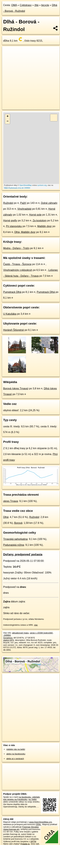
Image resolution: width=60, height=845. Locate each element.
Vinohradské (24, 208)
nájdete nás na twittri (15, 749)
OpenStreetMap (25, 185)
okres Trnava (10, 501)
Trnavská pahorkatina (15, 539)
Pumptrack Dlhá (12, 292)
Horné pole (35, 214)
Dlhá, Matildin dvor (24, 232)
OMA (14, 5)
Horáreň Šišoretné (13, 330)
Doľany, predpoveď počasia (22, 554)
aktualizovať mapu (20, 633)
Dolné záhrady (49, 203)
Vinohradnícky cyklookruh (17, 270)
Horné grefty (10, 220)
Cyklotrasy (26, 5)
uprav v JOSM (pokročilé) (41, 633)
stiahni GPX (8, 640)
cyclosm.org (42, 185)
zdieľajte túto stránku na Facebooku (21, 798)
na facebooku (25, 797)
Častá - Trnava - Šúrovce (17, 264)
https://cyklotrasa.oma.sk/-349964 (17, 188)
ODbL (38, 824)
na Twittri (32, 799)
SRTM (33, 841)
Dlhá (5, 517)
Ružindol (8, 203)
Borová (18, 523)
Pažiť (23, 203)
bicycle (45, 5)
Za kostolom (39, 220)
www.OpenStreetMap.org (40, 822)
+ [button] (8, 116)
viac (36, 625)
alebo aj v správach (15, 758)
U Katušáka (9, 314)
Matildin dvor (44, 226)
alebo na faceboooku (15, 754)
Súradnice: (8, 638)
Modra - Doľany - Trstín (16, 248)
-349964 (7, 635)
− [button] (8, 121)
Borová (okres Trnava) (15, 388)
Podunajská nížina (13, 545)
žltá (37, 5)
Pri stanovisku (14, 226)
